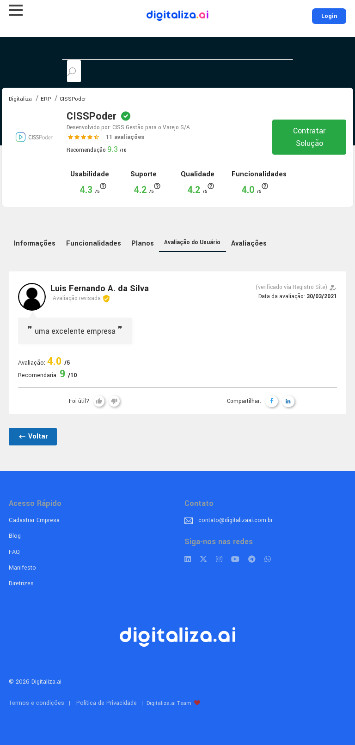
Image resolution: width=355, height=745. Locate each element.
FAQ (14, 552)
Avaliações (249, 243)
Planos (142, 243)
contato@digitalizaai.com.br (235, 520)
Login (329, 16)
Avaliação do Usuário (192, 242)
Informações (34, 243)
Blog (15, 536)
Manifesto (22, 568)
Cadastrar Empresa (34, 520)
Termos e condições (36, 703)
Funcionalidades (93, 243)
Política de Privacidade (106, 703)
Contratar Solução (309, 137)
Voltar (33, 436)
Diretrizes (21, 583)
